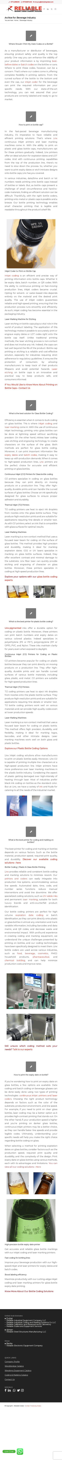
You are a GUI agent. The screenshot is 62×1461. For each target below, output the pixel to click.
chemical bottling (15, 960)
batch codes (27, 64)
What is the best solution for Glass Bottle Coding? (31, 413)
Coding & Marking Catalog (16, 1375)
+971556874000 (27, 2)
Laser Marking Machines (15, 532)
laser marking (12, 427)
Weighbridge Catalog (14, 1366)
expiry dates (11, 455)
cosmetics (43, 953)
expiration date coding (28, 915)
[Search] (26, 9)
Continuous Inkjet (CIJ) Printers (18, 474)
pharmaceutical (39, 957)
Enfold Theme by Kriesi (33, 1406)
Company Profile (12, 1362)
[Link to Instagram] (55, 9)
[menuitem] (26, 9)
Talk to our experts (22, 1049)
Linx (55, 138)
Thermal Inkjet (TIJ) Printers (17, 505)
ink (41, 786)
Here (38, 1167)
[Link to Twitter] (51, 9)
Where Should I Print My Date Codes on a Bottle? (31, 44)
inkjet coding (45, 423)
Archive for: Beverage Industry (20, 18)
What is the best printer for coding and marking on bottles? (30, 841)
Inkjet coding (12, 275)
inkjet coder (31, 82)
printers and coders (16, 878)
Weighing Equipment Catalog (18, 1370)
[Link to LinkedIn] (48, 9)
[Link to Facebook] (44, 9)
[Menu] (32, 9)
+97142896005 (14, 2)
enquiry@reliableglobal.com (44, 2)
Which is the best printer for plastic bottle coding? (31, 621)
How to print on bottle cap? (31, 125)
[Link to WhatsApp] (14, 1390)
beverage (30, 953)
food (19, 953)
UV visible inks (49, 896)
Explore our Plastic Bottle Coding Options (26, 748)
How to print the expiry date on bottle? (31, 1075)
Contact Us (10, 1379)
